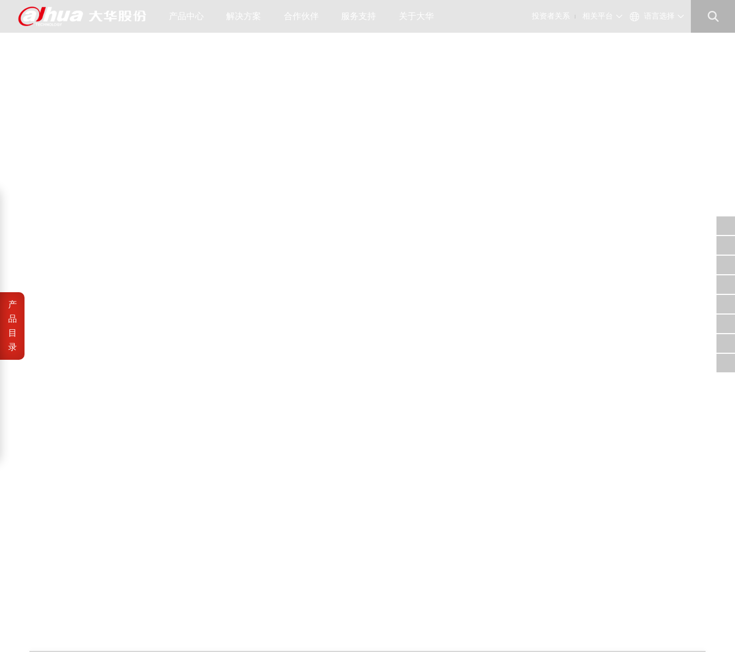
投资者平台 (270, 566)
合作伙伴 (305, 16)
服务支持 (362, 16)
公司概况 (210, 527)
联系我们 (210, 566)
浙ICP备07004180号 (105, 612)
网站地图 (114, 625)
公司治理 (267, 540)
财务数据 (267, 553)
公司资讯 (210, 540)
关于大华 (420, 16)
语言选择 (659, 16)
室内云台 (688, 51)
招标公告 (323, 553)
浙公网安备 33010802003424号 (203, 612)
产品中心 (190, 16)
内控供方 (323, 566)
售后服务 (379, 553)
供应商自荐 (326, 527)
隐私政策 (79, 625)
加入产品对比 (486, 162)
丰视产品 (641, 51)
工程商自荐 (326, 540)
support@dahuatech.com (456, 540)
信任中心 (379, 527)
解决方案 (247, 16)
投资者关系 (551, 16)
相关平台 (597, 16)
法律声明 (43, 625)
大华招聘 (210, 553)
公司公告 (267, 527)
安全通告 (379, 540)
